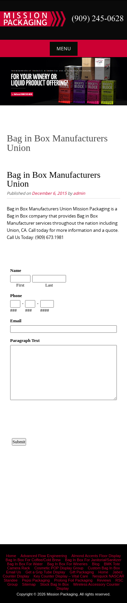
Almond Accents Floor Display (96, 556)
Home (11, 556)
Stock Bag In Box (54, 584)
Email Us (13, 572)
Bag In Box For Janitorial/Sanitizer (93, 560)
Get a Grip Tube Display (45, 572)
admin (79, 193)
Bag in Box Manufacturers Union (54, 179)
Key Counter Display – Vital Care (61, 576)
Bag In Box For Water (25, 564)
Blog (96, 564)
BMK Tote (112, 564)
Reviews (104, 580)
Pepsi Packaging (36, 580)
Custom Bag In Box (104, 568)
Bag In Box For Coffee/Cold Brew (33, 560)
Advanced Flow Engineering (44, 556)
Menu (64, 48)
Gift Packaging (82, 572)
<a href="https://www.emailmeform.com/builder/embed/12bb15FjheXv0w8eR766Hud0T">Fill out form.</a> (63, 379)
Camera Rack (18, 568)
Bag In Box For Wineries (67, 564)
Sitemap (29, 584)
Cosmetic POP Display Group (58, 568)
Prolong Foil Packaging (73, 580)
